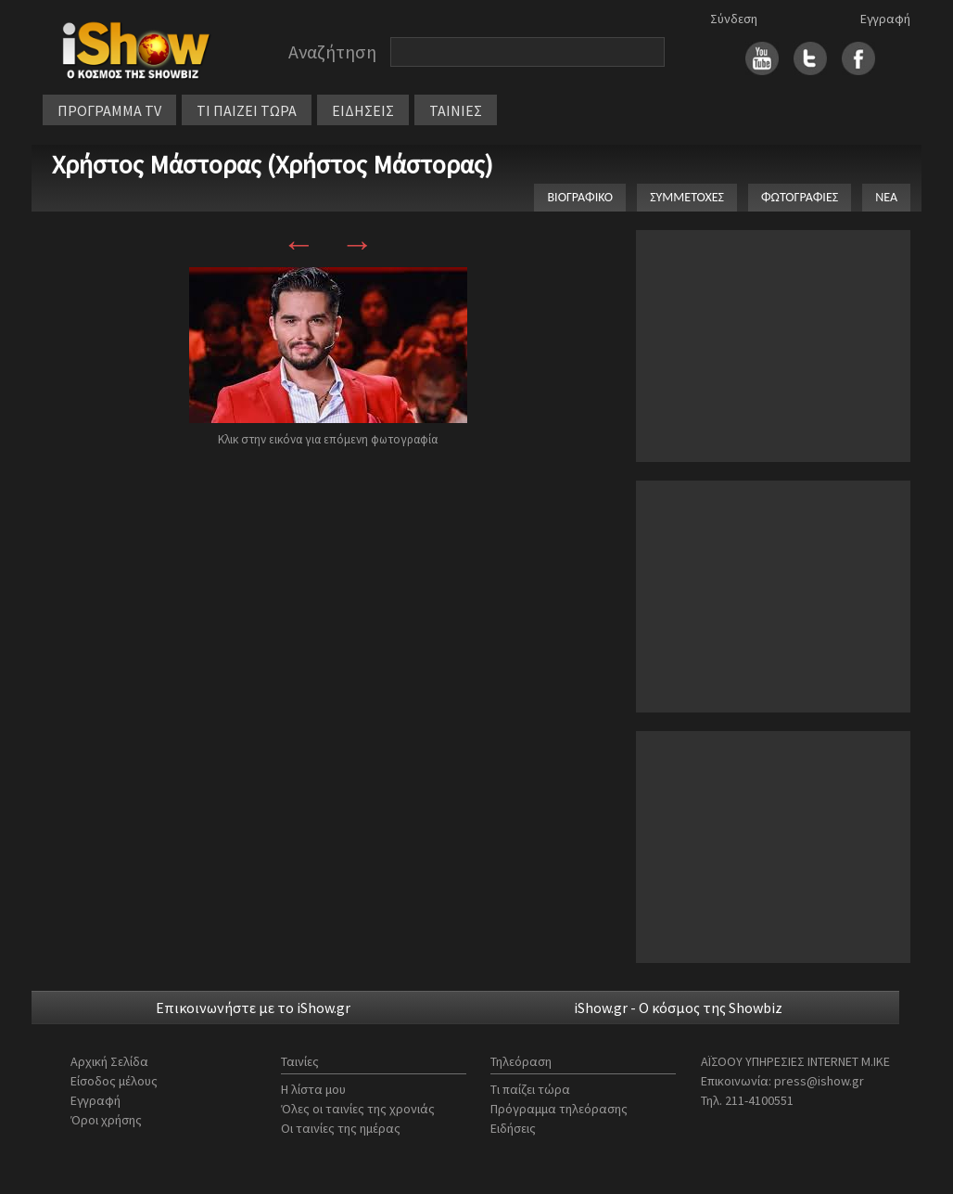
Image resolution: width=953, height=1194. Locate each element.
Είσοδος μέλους (114, 1080)
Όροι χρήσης (106, 1119)
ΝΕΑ (886, 197)
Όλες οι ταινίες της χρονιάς (358, 1108)
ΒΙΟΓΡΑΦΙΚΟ (580, 197)
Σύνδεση (733, 18)
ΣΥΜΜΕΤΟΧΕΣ (687, 197)
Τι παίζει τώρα (530, 1089)
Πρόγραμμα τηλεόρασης (559, 1108)
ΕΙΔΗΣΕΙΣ (363, 110)
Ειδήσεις (513, 1128)
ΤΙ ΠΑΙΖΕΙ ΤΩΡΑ (247, 110)
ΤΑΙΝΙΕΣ (455, 110)
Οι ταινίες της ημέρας (340, 1128)
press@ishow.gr (819, 1080)
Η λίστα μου (313, 1089)
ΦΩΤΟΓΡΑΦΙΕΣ (799, 197)
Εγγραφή (885, 18)
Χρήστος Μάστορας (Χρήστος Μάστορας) (272, 164)
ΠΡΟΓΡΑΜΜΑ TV (109, 110)
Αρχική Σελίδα (109, 1061)
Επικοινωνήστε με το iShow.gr (253, 1007)
